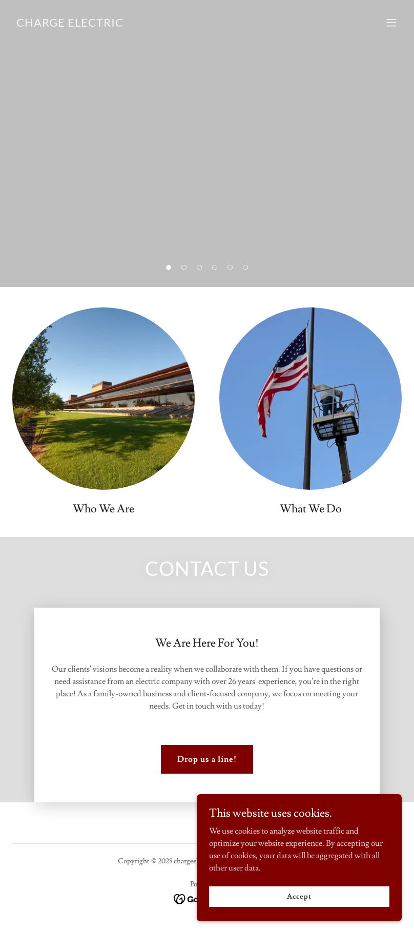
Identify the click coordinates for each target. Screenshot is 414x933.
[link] (69, 24)
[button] (168, 267)
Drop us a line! (207, 759)
